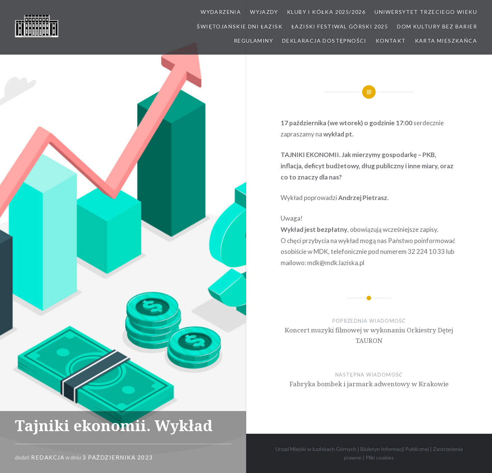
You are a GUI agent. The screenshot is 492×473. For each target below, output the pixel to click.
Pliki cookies (380, 457)
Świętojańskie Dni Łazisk (239, 26)
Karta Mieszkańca (446, 40)
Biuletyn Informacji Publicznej (394, 449)
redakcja (47, 457)
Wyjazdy (264, 12)
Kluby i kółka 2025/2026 (326, 12)
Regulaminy (253, 40)
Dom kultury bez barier (437, 26)
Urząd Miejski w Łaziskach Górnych (315, 449)
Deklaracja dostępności (324, 40)
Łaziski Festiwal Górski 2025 (339, 26)
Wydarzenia (221, 12)
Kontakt (391, 40)
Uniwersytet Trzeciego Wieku (426, 12)
